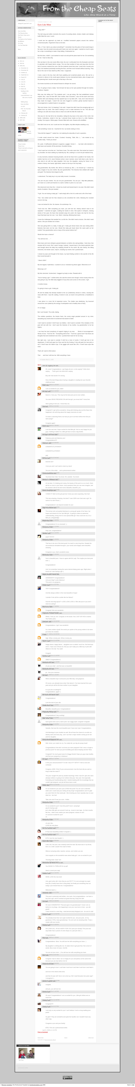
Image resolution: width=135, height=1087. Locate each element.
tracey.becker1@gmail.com (50, 739)
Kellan (44, 785)
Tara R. (44, 641)
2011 (21, 61)
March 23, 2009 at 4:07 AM (50, 954)
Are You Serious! (47, 828)
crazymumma (46, 964)
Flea (43, 938)
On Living (20, 43)
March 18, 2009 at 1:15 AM (50, 674)
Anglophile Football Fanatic (50, 613)
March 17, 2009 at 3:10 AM (50, 406)
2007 (21, 120)
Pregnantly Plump (47, 712)
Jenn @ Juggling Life (48, 365)
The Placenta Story (23, 33)
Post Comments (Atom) (50, 1039)
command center (23, 1068)
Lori (43, 901)
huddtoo (44, 873)
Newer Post (40, 1037)
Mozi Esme (45, 607)
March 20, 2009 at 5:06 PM (50, 901)
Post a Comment (43, 1032)
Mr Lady (44, 391)
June (22, 81)
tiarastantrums (46, 662)
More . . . (20, 49)
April (22, 86)
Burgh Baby (45, 520)
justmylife (45, 622)
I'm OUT (23, 106)
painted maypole (47, 981)
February (23, 113)
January (23, 115)
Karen (44, 426)
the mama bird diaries (48, 694)
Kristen (44, 585)
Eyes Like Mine (22, 31)
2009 (21, 65)
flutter (44, 385)
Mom (43, 955)
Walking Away (24, 101)
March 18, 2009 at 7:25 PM (50, 758)
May (22, 84)
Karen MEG (45, 841)
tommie (44, 992)
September (24, 74)
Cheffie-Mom (46, 705)
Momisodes (45, 555)
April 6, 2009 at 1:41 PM (49, 1030)
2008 (21, 117)
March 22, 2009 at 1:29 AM (50, 937)
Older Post (91, 1037)
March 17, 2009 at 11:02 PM (50, 640)
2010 (21, 63)
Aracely (44, 925)
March (23, 88)
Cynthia (44, 656)
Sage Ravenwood (47, 507)
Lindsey (44, 1000)
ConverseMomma (47, 473)
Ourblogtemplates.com (36, 1085)
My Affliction (21, 41)
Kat (43, 675)
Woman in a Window (48, 479)
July (22, 79)
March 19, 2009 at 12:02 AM (50, 784)
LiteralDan (45, 893)
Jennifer (44, 533)
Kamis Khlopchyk (47, 490)
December (24, 68)
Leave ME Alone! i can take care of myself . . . (27, 97)
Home (65, 1037)
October (23, 72)
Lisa (43, 406)
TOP (133, 1085)
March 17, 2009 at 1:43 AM (50, 384)
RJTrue (44, 458)
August (23, 77)
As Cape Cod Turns (48, 434)
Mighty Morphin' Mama (49, 574)
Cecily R (44, 914)
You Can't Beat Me (22, 45)
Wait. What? (46, 718)
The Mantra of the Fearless (25, 39)
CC (43, 759)
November (24, 70)
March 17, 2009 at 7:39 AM (50, 425)
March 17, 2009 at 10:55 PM (50, 634)
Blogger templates (7, 1085)
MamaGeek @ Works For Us (51, 862)
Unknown (45, 443)
